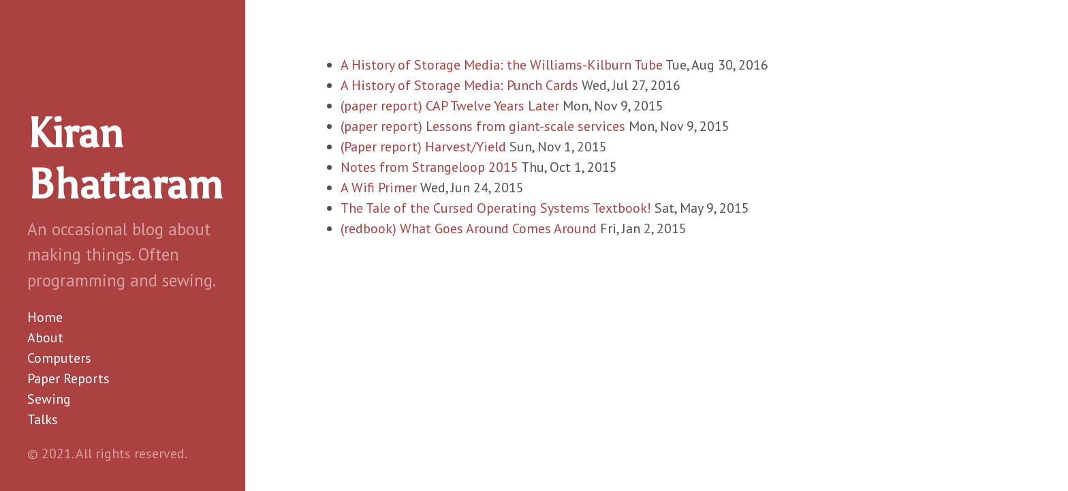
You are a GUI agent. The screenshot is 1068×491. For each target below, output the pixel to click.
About (45, 337)
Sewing (49, 399)
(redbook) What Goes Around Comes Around (469, 228)
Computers (59, 358)
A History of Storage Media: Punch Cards (459, 85)
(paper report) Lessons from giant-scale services (483, 126)
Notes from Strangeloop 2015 (429, 167)
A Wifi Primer (379, 187)
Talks (42, 419)
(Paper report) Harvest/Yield (423, 146)
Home (45, 317)
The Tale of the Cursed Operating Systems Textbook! (496, 208)
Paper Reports (68, 378)
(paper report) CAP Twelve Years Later (450, 106)
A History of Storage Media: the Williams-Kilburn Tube (502, 65)
